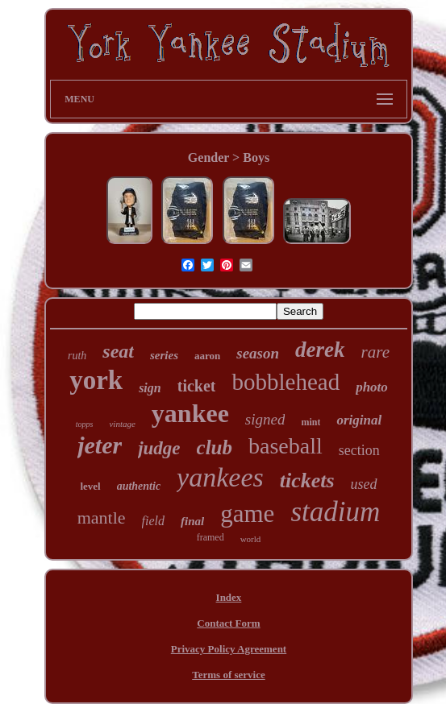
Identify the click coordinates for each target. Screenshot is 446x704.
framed (210, 537)
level (90, 486)
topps (85, 424)
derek (319, 350)
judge (159, 448)
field (153, 521)
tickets (307, 480)
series (164, 355)
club (214, 447)
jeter (99, 445)
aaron (207, 356)
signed (265, 419)
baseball (285, 445)
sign (150, 388)
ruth (77, 356)
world (250, 539)
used (364, 484)
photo (372, 387)
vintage (122, 424)
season (257, 353)
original (358, 420)
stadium (335, 512)
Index (229, 597)
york (96, 380)
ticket (196, 386)
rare (375, 352)
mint (310, 422)
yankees (220, 477)
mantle (101, 517)
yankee (190, 413)
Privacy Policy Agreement (228, 649)
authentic (138, 486)
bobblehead (285, 382)
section (359, 450)
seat (118, 351)
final (192, 521)
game (247, 513)
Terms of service (228, 675)
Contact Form (228, 623)
